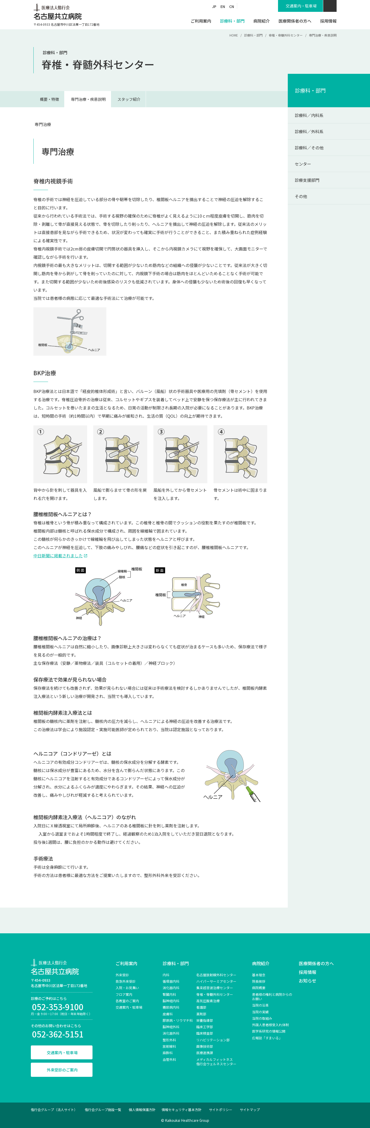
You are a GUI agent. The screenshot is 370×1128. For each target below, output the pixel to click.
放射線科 (169, 1046)
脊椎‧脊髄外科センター (214, 994)
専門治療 (43, 124)
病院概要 (258, 987)
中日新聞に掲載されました (58, 555)
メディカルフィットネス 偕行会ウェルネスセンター (216, 1061)
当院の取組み (262, 1018)
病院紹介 (261, 963)
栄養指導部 (204, 1020)
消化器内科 (171, 987)
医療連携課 (204, 1052)
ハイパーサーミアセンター (216, 981)
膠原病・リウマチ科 (178, 1020)
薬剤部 (201, 1013)
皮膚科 (168, 1013)
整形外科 (169, 1039)
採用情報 (307, 972)
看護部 (201, 1007)
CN (231, 6)
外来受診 (122, 974)
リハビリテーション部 (213, 1039)
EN (222, 6)
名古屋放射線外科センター (216, 974)
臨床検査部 (204, 1033)
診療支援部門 (307, 180)
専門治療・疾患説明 (88, 99)
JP (214, 6)
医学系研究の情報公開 (268, 1031)
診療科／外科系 (309, 131)
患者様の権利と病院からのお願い (272, 996)
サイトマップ (250, 1109)
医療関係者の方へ (316, 963)
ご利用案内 (126, 963)
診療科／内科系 (309, 115)
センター (303, 164)
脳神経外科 (171, 1026)
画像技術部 (204, 1046)
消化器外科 (171, 1033)
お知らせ (307, 980)
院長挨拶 (258, 981)
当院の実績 (260, 1011)
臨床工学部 (204, 1026)
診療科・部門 (253, 35)
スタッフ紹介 (129, 99)
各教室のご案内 (127, 1000)
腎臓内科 (169, 994)
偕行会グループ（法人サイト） (54, 1109)
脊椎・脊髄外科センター (286, 35)
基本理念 (258, 974)
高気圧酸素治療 (208, 1000)
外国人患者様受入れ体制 (270, 1024)
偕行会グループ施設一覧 (103, 1109)
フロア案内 (124, 994)
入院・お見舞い (127, 987)
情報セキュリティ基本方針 (181, 1109)
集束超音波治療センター (214, 987)
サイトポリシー (220, 1109)
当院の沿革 (260, 1005)
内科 (166, 974)
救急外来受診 (126, 981)
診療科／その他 (309, 148)
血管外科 (169, 1059)
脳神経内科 (171, 1000)
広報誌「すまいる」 (267, 1037)
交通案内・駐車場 (62, 1052)
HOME (233, 35)
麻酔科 (168, 1052)
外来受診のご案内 (62, 1069)
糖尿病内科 (171, 1007)
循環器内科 (171, 981)
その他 (301, 196)
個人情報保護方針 (142, 1109)
